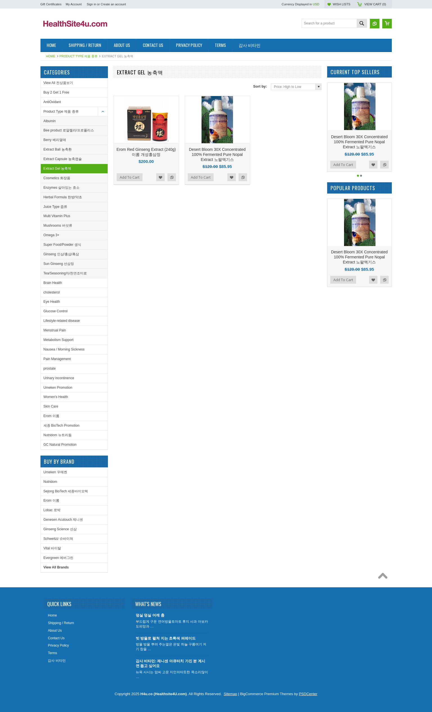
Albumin (50, 121)
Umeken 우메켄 (55, 472)
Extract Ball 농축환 (58, 149)
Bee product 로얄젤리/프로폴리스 (69, 130)
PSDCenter (308, 694)
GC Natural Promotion (60, 445)
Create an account (113, 4)
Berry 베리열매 (55, 140)
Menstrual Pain (55, 330)
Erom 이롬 (51, 416)
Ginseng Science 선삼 (60, 529)
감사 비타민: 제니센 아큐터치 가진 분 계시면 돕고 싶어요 (170, 663)
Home (50, 56)
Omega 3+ (51, 235)
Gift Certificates (51, 4)
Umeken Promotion (58, 388)
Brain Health (53, 283)
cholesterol (52, 292)
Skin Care (51, 406)
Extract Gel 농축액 (57, 168)
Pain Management (57, 359)
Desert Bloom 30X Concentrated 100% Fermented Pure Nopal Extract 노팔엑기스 (217, 154)
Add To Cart (129, 177)
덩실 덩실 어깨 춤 (150, 615)
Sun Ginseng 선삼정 (59, 264)
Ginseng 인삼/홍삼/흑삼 (61, 254)
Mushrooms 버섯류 (58, 226)
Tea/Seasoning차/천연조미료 (65, 273)
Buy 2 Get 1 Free (56, 92)
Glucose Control (56, 311)
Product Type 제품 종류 (79, 56)
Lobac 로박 (52, 510)
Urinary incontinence (59, 378)
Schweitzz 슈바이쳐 (58, 539)
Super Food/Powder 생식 (62, 245)
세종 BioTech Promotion (62, 425)
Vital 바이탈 (52, 548)
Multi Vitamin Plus (57, 216)
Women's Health (56, 397)
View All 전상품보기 (58, 83)
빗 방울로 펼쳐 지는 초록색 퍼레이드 (166, 638)
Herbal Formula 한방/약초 (63, 197)
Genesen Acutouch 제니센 (63, 520)
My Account (74, 4)
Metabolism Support (59, 340)
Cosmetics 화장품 (57, 178)
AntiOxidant (52, 102)
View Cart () (375, 4)
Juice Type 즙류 (55, 207)
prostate (50, 368)
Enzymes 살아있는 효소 (62, 188)
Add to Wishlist (160, 177)
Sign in (91, 4)
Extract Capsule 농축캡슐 (63, 159)
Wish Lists (341, 4)
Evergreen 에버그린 (59, 558)
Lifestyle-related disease (62, 321)
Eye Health (52, 302)
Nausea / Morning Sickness (64, 349)
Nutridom (50, 482)
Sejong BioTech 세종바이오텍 (66, 491)
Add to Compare (172, 177)
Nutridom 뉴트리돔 (58, 435)
